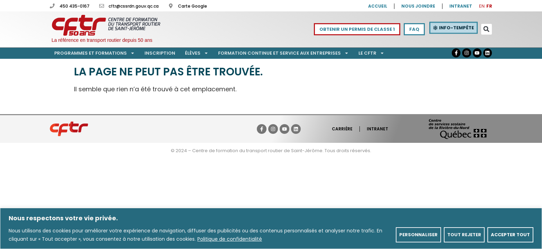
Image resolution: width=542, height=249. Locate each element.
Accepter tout (510, 234)
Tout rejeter (464, 234)
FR (489, 6)
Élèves (196, 53)
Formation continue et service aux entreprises (283, 53)
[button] (486, 29)
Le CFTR (371, 53)
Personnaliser (418, 234)
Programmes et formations (94, 53)
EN (482, 6)
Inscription (159, 53)
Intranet (377, 129)
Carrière (342, 129)
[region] (271, 228)
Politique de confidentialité (229, 239)
